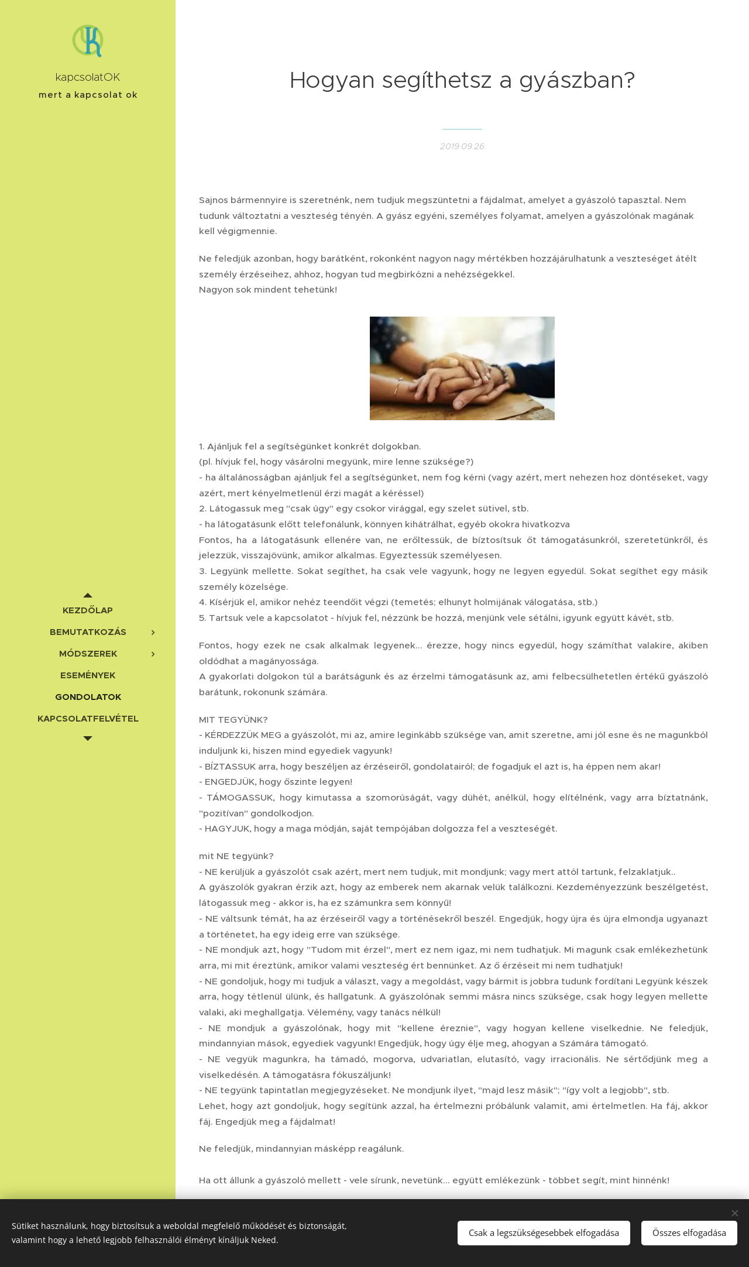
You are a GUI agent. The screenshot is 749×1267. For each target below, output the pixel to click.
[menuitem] (88, 610)
